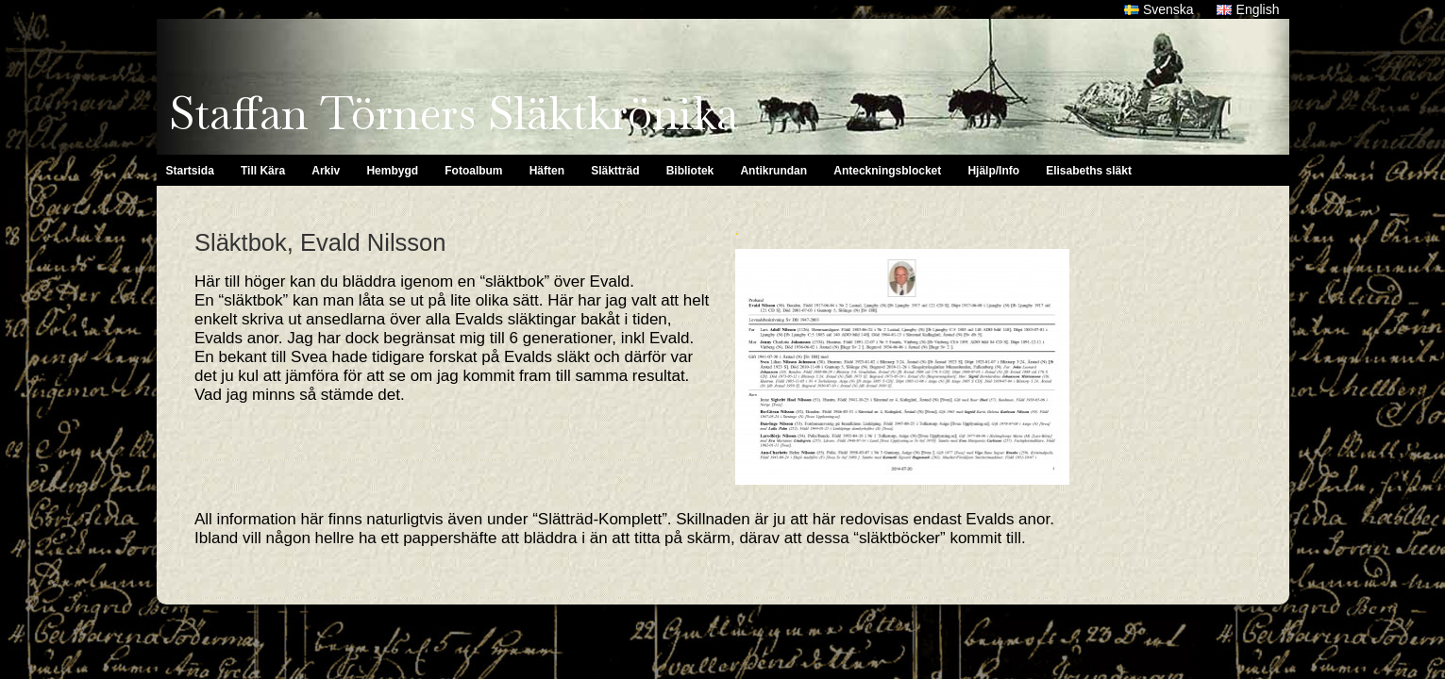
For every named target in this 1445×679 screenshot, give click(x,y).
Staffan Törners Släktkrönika (453, 113)
